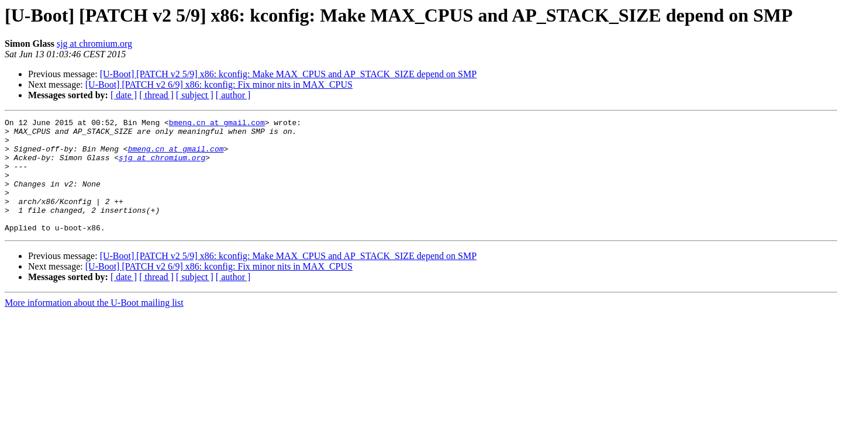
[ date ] (124, 95)
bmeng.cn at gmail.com (217, 124)
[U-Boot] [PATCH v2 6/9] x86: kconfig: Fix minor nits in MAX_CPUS (219, 84)
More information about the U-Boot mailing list (94, 325)
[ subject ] (194, 95)
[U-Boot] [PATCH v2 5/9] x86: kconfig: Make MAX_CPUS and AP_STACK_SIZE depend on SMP (288, 74)
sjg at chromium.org (94, 44)
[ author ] (233, 95)
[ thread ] (156, 95)
